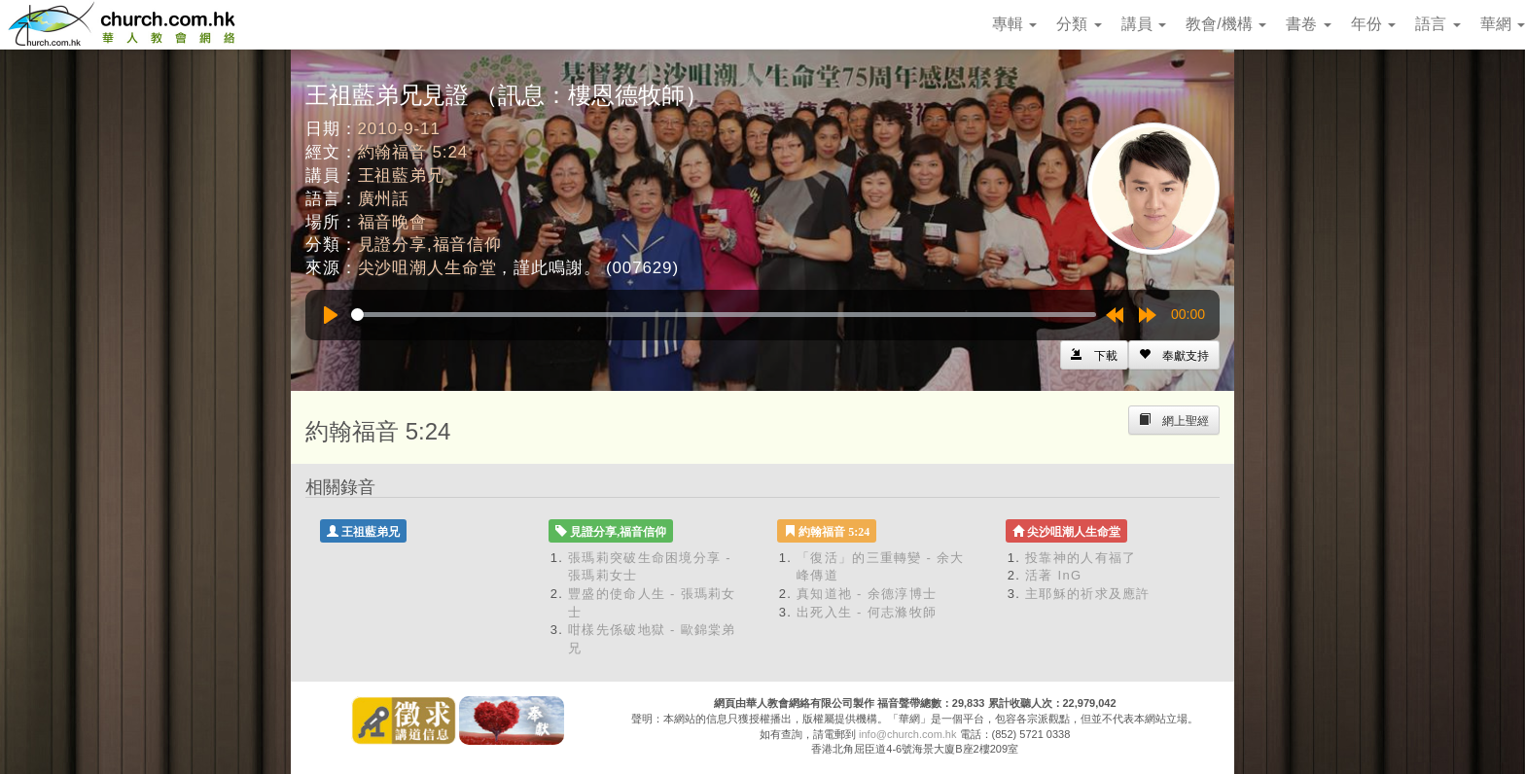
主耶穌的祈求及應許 (1088, 593)
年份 (1373, 24)
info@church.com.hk (907, 734)
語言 (1437, 24)
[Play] (330, 315)
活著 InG (1053, 575)
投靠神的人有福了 (1080, 557)
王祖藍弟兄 (401, 175)
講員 (1143, 24)
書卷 (1308, 24)
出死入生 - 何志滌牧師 (867, 612)
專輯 (1014, 24)
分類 (1078, 24)
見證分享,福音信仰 (430, 244)
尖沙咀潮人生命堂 (427, 268)
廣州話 (384, 199)
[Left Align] (1174, 354)
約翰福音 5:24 (413, 152)
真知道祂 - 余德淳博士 (867, 593)
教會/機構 (1226, 24)
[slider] (723, 314)
